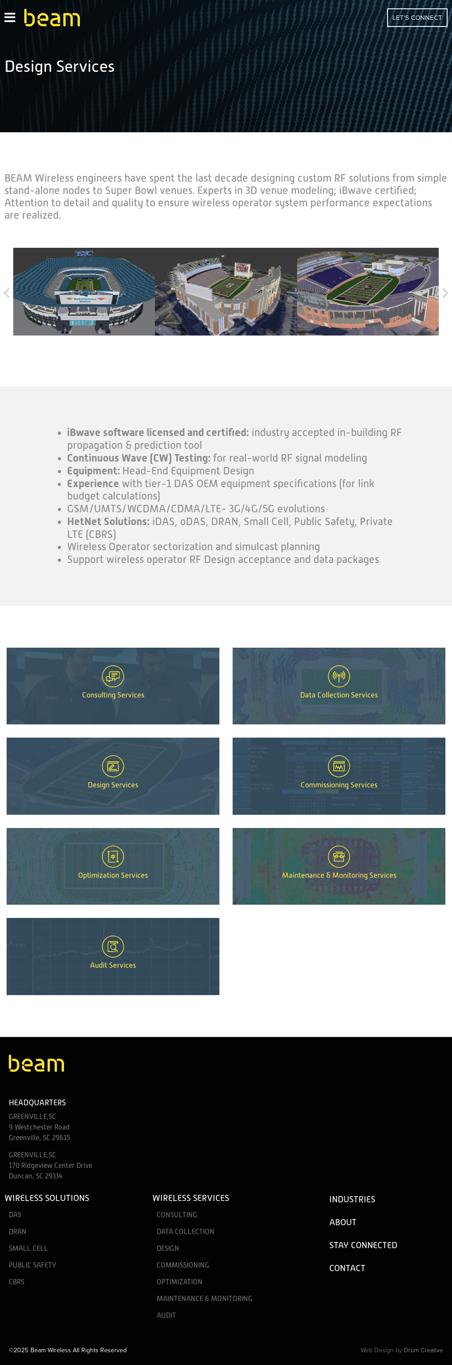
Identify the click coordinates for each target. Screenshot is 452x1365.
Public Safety (32, 1265)
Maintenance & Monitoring (204, 1299)
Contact (347, 1268)
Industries (352, 1199)
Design (168, 1249)
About (343, 1222)
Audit (166, 1316)
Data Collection (186, 1232)
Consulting (177, 1215)
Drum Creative (423, 1350)
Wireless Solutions (46, 1198)
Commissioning (183, 1265)
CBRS (16, 1282)
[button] (6, 293)
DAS (15, 1215)
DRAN (17, 1232)
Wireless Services (190, 1198)
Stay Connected (363, 1245)
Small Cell (28, 1249)
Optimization (180, 1282)
